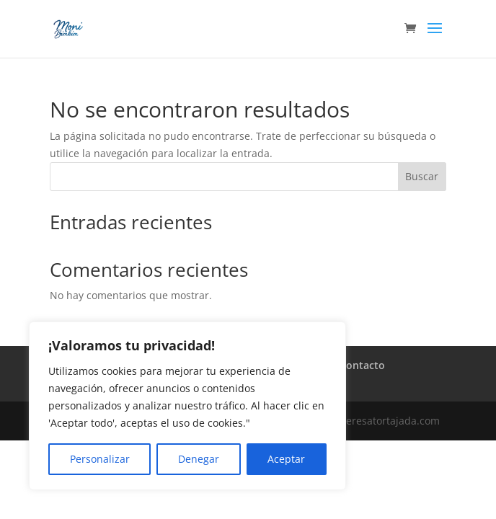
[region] (187, 405)
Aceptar (286, 459)
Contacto (362, 365)
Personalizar (100, 459)
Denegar (198, 459)
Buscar (421, 176)
